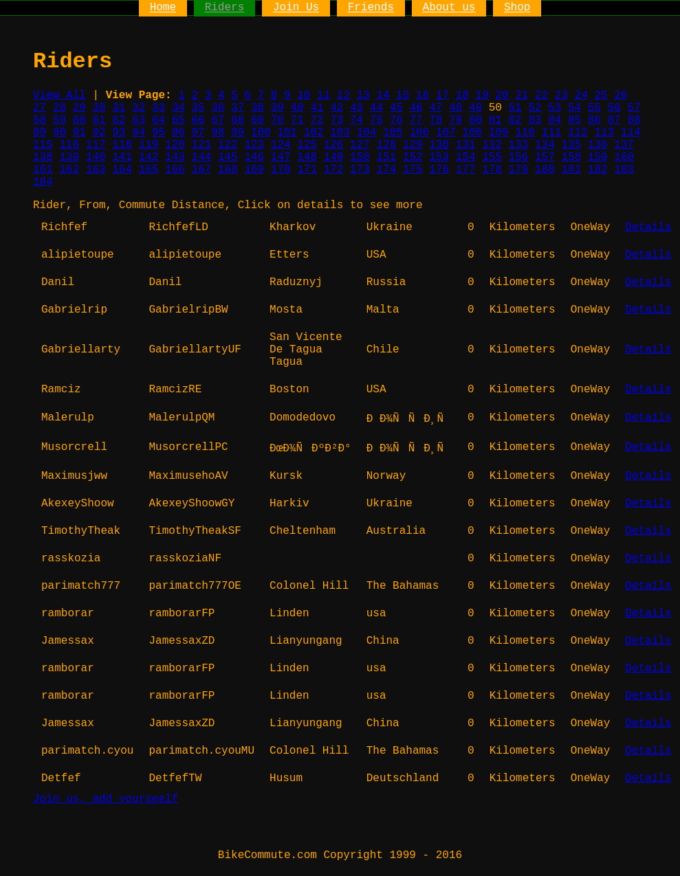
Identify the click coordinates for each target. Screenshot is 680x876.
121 (202, 145)
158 (571, 157)
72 (316, 120)
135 (571, 145)
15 (402, 95)
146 (254, 157)
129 (413, 145)
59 (59, 120)
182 (598, 170)
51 (514, 108)
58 (39, 120)
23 (561, 95)
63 (138, 120)
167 (202, 170)
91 (79, 132)
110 (525, 132)
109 (499, 132)
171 (307, 170)
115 (43, 145)
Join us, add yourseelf (105, 799)
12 (343, 95)
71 (297, 120)
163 (96, 170)
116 (69, 145)
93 (118, 132)
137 (624, 145)
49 (475, 108)
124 (281, 145)
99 (237, 132)
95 (158, 132)
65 (178, 120)
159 (598, 157)
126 (334, 145)
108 (472, 132)
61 (98, 120)
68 (237, 120)
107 (446, 132)
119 (149, 145)
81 (495, 120)
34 (178, 108)
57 (633, 108)
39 (277, 108)
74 (356, 120)
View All (59, 95)
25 (600, 95)
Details (648, 227)
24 (581, 95)
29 (79, 108)
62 (118, 120)
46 (415, 108)
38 (257, 108)
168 (228, 170)
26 (620, 95)
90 (59, 132)
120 (175, 145)
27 (39, 108)
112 (578, 132)
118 (122, 145)
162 (69, 170)
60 (79, 120)
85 (574, 120)
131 (466, 145)
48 (455, 108)
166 (175, 170)
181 (571, 170)
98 (217, 132)
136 (598, 145)
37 (237, 108)
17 (442, 95)
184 (43, 182)
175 (413, 170)
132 (492, 145)
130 (439, 145)
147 (281, 157)
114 (631, 132)
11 (323, 95)
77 (415, 120)
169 (254, 170)
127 (360, 145)
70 (277, 120)
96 (178, 132)
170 (281, 170)
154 (466, 157)
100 (261, 132)
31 (118, 108)
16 (422, 95)
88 (633, 120)
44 (376, 108)
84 (554, 120)
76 (396, 120)
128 (386, 145)
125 (307, 145)
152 (413, 157)
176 (439, 170)
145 (228, 157)
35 (198, 108)
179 (519, 170)
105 (393, 132)
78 (435, 120)
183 (624, 170)
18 (462, 95)
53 (554, 108)
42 (336, 108)
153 (439, 157)
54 (574, 108)
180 (545, 170)
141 (122, 157)
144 (202, 157)
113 (604, 132)
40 (297, 108)
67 (217, 120)
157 (545, 157)
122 (228, 145)
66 (198, 120)
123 (254, 145)
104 (367, 132)
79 (455, 120)
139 (69, 157)
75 (376, 120)
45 (396, 108)
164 (122, 170)
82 (515, 120)
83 (534, 120)
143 (175, 157)
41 (316, 108)
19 (482, 95)
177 (466, 170)
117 (96, 145)
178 (492, 170)
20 (501, 95)
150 (360, 157)
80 (475, 120)
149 (334, 157)
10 (303, 95)
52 (534, 108)
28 (59, 108)
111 (552, 132)
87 (614, 120)
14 (382, 95)
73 (336, 120)
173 (360, 170)
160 (624, 157)
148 (307, 157)
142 (149, 157)
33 (158, 108)
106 (419, 132)
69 (257, 120)
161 (43, 170)
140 (96, 157)
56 (614, 108)
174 (386, 170)
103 (340, 132)
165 (149, 170)
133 (519, 145)
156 (519, 157)
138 (43, 157)
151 (386, 157)
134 (545, 145)
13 (363, 95)
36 (217, 108)
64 (158, 120)
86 (594, 120)
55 (594, 108)
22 (541, 95)
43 (356, 108)
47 (435, 108)
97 (198, 132)
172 (334, 170)
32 (138, 108)
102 (314, 132)
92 (98, 132)
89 (39, 132)
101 (287, 132)
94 (138, 132)
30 (98, 108)
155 (492, 157)
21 (521, 95)
